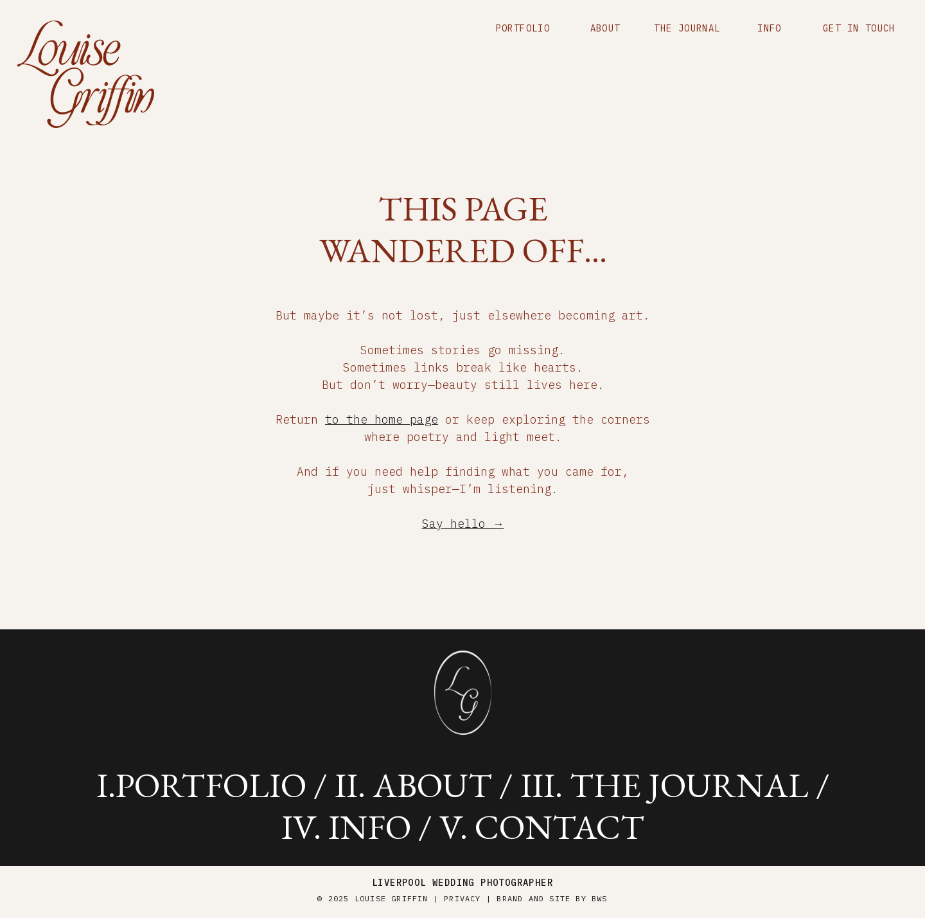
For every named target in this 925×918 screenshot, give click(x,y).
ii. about (413, 784)
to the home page (381, 419)
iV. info (346, 826)
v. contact (541, 826)
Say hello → (463, 523)
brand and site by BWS (552, 898)
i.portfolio (201, 784)
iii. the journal (664, 784)
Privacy (462, 898)
